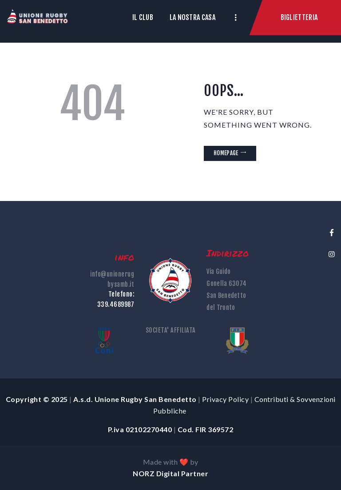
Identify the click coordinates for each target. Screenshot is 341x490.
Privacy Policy (225, 399)
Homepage (226, 153)
